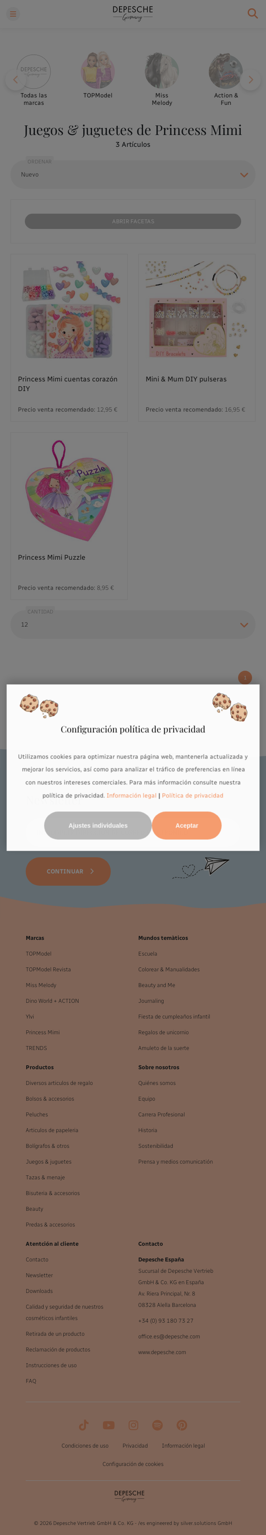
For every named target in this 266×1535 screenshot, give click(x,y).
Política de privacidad (193, 795)
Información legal (131, 795)
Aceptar (187, 825)
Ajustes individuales (97, 825)
